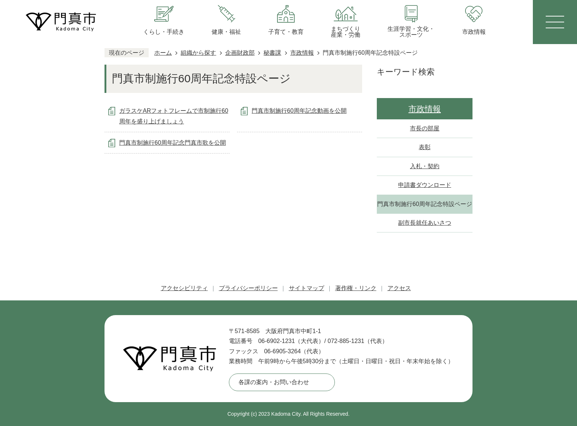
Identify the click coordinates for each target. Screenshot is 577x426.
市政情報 (302, 53)
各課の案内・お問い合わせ (273, 382)
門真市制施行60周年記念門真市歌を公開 (172, 143)
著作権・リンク (355, 288)
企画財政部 (240, 53)
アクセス (399, 288)
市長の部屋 (424, 128)
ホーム (163, 53)
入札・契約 (424, 166)
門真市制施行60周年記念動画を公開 (299, 111)
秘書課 (272, 53)
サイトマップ (306, 288)
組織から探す (198, 53)
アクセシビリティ (184, 288)
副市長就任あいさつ (424, 223)
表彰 (425, 147)
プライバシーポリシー (248, 288)
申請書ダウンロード (424, 185)
